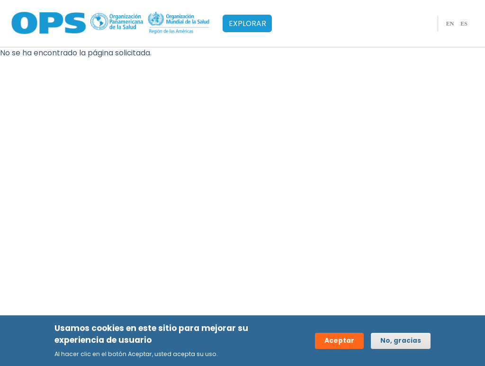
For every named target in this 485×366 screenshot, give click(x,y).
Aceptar (339, 341)
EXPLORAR (247, 23)
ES (463, 23)
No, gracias (400, 341)
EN (450, 23)
